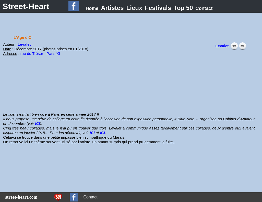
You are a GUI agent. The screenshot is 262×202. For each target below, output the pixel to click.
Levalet (24, 44)
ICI (37, 123)
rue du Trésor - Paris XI (40, 53)
